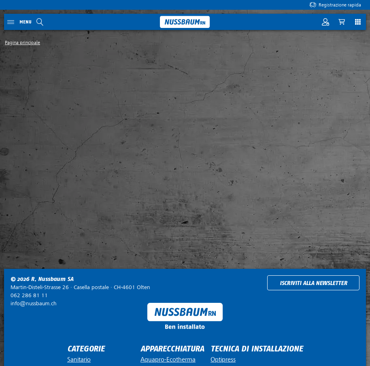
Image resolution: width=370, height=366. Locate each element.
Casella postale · (80, 287)
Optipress (223, 359)
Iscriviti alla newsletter (313, 283)
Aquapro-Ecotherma (168, 359)
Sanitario (79, 359)
